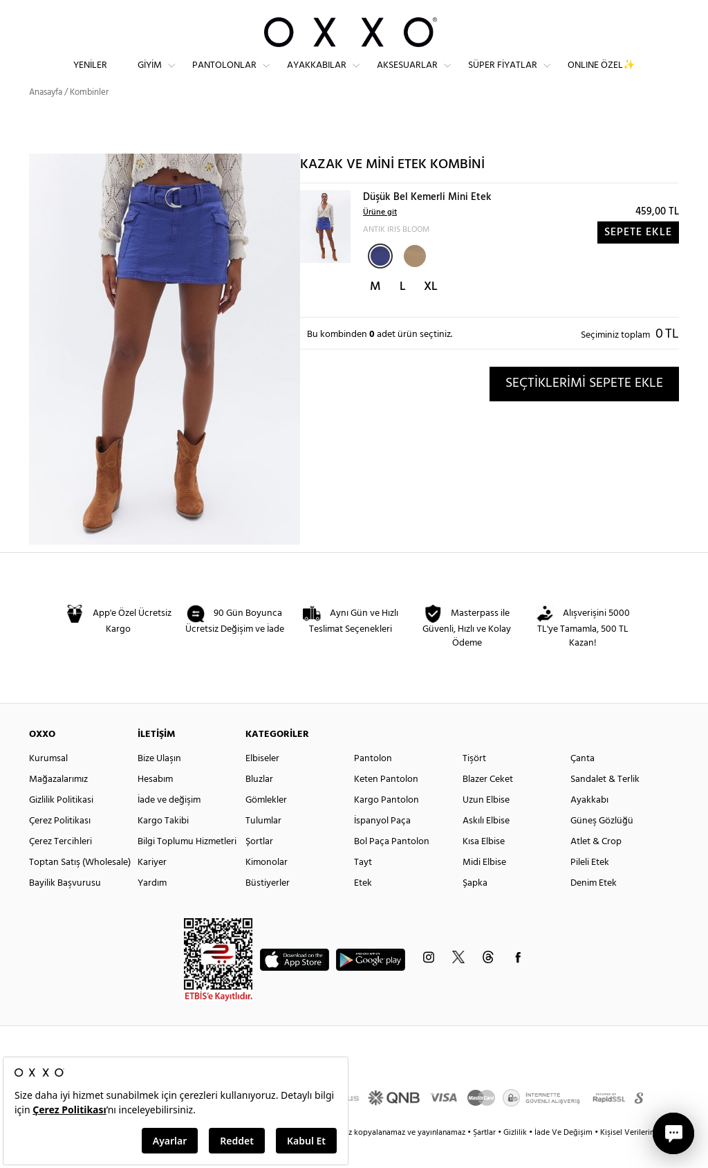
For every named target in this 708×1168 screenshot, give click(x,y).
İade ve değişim (169, 825)
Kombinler (89, 117)
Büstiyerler (267, 908)
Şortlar (259, 867)
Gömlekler (266, 825)
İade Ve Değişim (563, 1158)
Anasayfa (45, 117)
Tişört (474, 784)
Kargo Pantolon (386, 825)
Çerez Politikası (60, 846)
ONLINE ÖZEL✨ (601, 76)
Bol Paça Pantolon (391, 867)
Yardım (152, 908)
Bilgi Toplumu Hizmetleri (187, 867)
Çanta (582, 784)
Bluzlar (259, 804)
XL (431, 312)
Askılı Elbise (486, 846)
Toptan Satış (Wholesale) (80, 887)
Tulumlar (263, 846)
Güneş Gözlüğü (601, 846)
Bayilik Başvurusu (65, 908)
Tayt (363, 887)
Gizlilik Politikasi (61, 825)
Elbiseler (262, 784)
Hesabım (155, 804)
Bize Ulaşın (159, 784)
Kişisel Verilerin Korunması (646, 1158)
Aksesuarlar (407, 76)
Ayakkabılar (316, 76)
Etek (363, 908)
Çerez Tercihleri (60, 867)
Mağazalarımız (58, 804)
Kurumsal (48, 784)
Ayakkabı (589, 825)
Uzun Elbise (486, 825)
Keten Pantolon (386, 804)
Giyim (150, 76)
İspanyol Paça (382, 846)
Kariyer (152, 887)
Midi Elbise (484, 887)
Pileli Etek (589, 887)
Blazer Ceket (488, 804)
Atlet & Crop (596, 867)
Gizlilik (516, 1158)
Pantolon (373, 784)
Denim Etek (593, 908)
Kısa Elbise (484, 867)
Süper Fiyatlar (502, 76)
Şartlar (485, 1158)
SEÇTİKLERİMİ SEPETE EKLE (584, 408)
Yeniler (90, 76)
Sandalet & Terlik (605, 804)
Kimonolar (266, 887)
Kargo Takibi (163, 846)
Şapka (475, 908)
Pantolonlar (224, 76)
